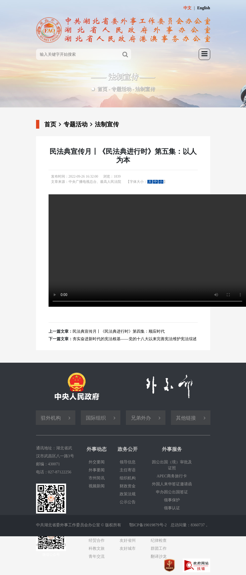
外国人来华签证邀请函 (172, 484)
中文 (187, 8)
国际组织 (96, 418)
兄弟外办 (141, 418)
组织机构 (128, 478)
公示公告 (128, 502)
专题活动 (121, 89)
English (203, 8)
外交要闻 (97, 462)
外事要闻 (97, 470)
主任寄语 (128, 470)
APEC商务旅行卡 (172, 476)
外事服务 (172, 449)
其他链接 (186, 418)
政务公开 (128, 449)
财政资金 (128, 486)
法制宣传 (145, 89)
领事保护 (172, 500)
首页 (102, 89)
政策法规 (128, 494)
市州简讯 (97, 478)
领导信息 (128, 462)
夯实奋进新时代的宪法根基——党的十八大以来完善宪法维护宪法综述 (135, 339)
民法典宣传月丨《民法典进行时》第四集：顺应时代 (119, 331)
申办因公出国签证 (172, 492)
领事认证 (172, 508)
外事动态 (97, 449)
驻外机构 (51, 418)
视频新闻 (97, 486)
